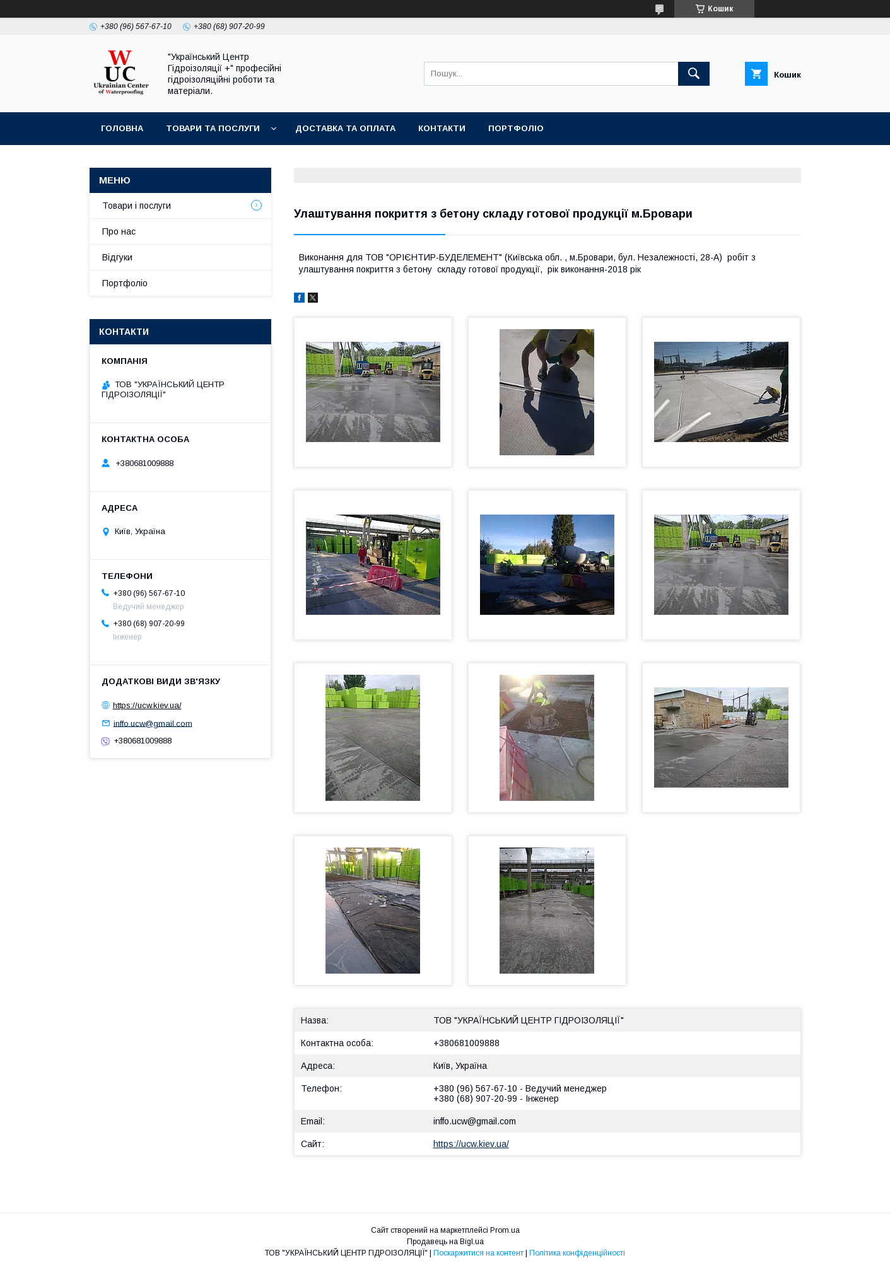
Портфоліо (516, 128)
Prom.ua (505, 1230)
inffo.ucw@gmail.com (474, 1121)
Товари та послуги (213, 128)
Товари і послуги (136, 206)
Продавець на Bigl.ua (445, 1241)
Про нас (119, 231)
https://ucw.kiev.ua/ (471, 1144)
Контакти (441, 128)
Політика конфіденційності (577, 1253)
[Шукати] (694, 74)
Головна (122, 128)
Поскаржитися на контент (478, 1253)
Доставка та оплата (345, 128)
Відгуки (117, 257)
